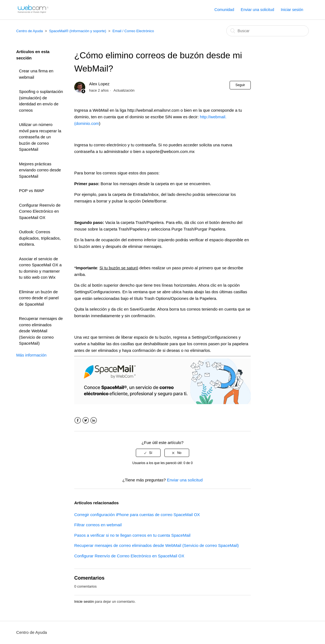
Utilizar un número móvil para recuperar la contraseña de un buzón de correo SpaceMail (40, 137)
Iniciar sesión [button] (292, 9)
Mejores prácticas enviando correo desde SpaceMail (40, 170)
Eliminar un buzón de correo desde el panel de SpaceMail (39, 297)
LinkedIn (93, 420)
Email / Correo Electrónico (133, 31)
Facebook (77, 420)
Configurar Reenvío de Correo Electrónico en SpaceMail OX (39, 211)
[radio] (148, 453)
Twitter (85, 420)
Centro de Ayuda (29, 31)
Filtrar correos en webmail (98, 524)
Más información (31, 355)
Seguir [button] (240, 85)
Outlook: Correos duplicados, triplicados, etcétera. (40, 237)
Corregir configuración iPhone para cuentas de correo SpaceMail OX (137, 514)
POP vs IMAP (31, 190)
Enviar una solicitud (257, 9)
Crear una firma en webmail (36, 74)
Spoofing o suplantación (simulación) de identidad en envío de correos (41, 101)
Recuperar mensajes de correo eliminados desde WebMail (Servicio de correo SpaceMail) (41, 331)
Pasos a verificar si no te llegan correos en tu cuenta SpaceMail (132, 535)
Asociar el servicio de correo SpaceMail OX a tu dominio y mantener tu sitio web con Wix (40, 268)
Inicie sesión (84, 601)
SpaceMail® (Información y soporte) (77, 31)
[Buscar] (267, 30)
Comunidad (224, 9)
